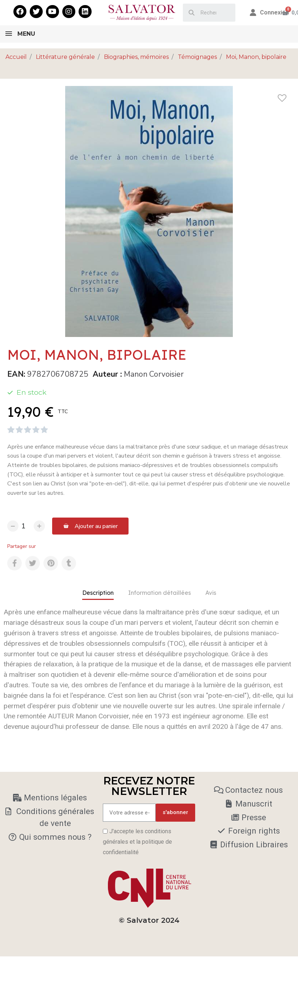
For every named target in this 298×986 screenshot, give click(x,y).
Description (98, 592)
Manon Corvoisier (154, 374)
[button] (90, 526)
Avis (210, 592)
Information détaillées (159, 592)
